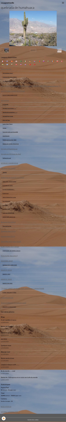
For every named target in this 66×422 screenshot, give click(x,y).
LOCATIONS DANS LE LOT (10, 95)
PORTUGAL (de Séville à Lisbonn (11, 250)
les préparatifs (6, 201)
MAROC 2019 (6, 274)
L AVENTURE (6, 209)
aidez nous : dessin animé (9, 181)
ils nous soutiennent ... (9, 189)
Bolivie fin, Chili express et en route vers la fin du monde (19, 377)
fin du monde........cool (8, 371)
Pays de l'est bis (7, 226)
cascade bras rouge (8, 116)
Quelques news (6, 345)
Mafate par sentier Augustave (11, 144)
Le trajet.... (5, 205)
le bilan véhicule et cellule (9, 292)
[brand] (7, 3)
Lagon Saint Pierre (7, 124)
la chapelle (5, 104)
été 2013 (4, 339)
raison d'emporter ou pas (9, 197)
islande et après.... (7, 333)
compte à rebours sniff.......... (10, 365)
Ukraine (5, 172)
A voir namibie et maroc (8, 320)
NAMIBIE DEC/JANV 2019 (10, 265)
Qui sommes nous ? (8, 73)
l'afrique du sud (7, 158)
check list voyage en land (9, 307)
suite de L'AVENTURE (8, 213)
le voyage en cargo (8, 185)
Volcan (4, 128)
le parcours (6, 193)
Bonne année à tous (7, 358)
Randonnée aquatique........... (10, 112)
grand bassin (6, 136)
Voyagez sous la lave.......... (9, 108)
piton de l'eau (6, 120)
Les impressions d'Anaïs (9, 81)
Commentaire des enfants (10, 77)
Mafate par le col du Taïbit (9, 140)
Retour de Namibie (7, 326)
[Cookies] (4, 418)
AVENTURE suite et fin (9, 217)
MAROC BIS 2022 (7, 283)
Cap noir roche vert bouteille (10, 132)
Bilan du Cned (5, 352)
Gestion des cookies (33, 419)
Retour (33, 50)
